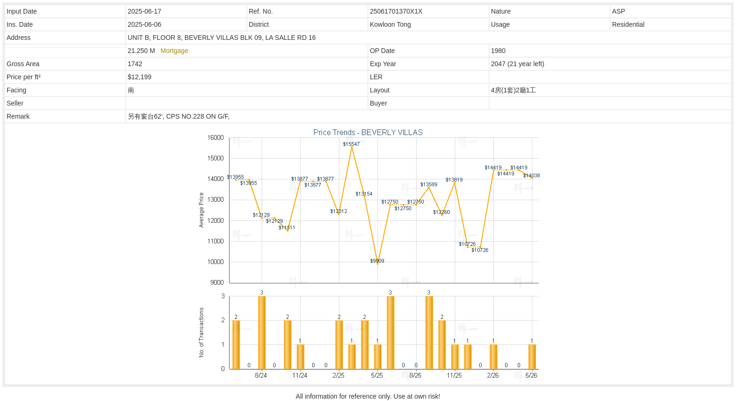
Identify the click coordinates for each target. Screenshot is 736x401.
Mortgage (174, 50)
